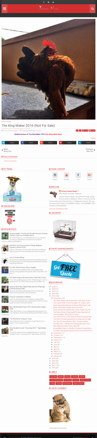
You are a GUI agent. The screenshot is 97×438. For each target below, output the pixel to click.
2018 (54, 289)
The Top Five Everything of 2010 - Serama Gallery (70, 321)
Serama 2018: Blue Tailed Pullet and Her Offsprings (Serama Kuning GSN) (27, 288)
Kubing (93, 138)
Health (61, 376)
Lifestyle (74, 376)
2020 (54, 287)
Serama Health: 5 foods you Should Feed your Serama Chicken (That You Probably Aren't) (28, 234)
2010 (54, 368)
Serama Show (85, 380)
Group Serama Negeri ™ (70, 191)
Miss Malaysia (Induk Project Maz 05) (66, 326)
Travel (52, 383)
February (57, 354)
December (58, 298)
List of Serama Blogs (17, 257)
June (56, 344)
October (57, 335)
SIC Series (67, 380)
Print (85, 130)
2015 (54, 296)
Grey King (53, 376)
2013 (54, 361)
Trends (58, 383)
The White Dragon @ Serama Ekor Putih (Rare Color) (72, 301)
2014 (54, 358)
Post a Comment (10, 161)
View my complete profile (58, 209)
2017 (54, 291)
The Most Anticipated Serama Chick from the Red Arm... (73, 331)
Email (92, 130)
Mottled (81, 376)
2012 (54, 363)
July (55, 342)
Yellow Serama (78, 383)
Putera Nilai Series (56, 380)
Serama (75, 380)
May (55, 347)
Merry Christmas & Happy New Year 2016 (68, 307)
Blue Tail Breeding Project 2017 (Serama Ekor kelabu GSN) (28, 308)
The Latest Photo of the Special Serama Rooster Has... (73, 317)
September (58, 338)
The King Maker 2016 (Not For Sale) (66, 314)
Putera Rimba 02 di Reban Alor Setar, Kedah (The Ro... (72, 310)
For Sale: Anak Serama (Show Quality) (23, 267)
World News (67, 383)
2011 (54, 365)
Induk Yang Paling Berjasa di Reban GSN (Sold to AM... (72, 305)
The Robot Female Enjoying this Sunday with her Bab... (72, 319)
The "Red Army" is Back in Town (21, 319)
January (57, 356)
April (55, 349)
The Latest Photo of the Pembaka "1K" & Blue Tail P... (72, 303)
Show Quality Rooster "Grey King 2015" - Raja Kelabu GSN (28, 329)
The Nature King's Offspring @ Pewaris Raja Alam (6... (72, 312)
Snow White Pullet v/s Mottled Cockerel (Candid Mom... (73, 328)
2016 (54, 294)
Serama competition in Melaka (20, 297)
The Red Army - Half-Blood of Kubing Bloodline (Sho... (72, 324)
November (58, 333)
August (56, 340)
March (56, 352)
